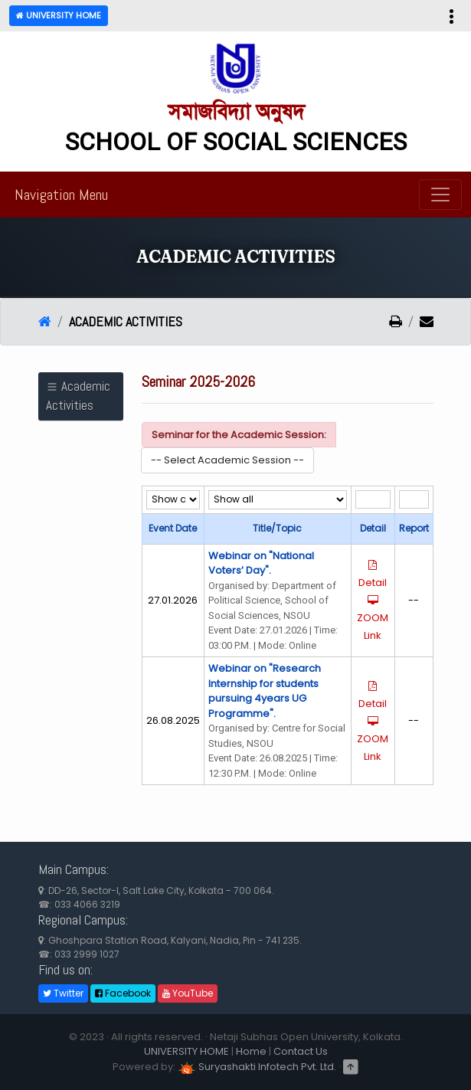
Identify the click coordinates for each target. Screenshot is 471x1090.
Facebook (123, 993)
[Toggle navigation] (440, 194)
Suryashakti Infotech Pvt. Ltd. (257, 1066)
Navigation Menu (61, 195)
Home (251, 1051)
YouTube (187, 993)
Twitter (63, 993)
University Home (58, 15)
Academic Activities (78, 396)
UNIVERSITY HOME (186, 1051)
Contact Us (300, 1051)
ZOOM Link (372, 619)
